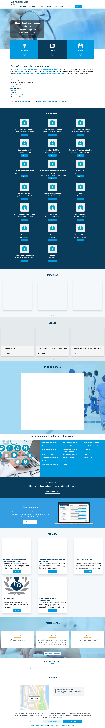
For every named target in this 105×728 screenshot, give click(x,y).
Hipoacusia (87, 449)
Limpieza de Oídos (68, 446)
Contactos (69, 6)
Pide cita (78, 6)
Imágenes (32, 6)
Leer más (24, 135)
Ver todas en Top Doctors (52, 653)
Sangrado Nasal (88, 458)
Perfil (13, 6)
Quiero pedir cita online (52, 492)
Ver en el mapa (34, 698)
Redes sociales (59, 6)
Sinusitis (44, 461)
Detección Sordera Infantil (70, 442)
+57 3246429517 (61, 692)
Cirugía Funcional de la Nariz (92, 442)
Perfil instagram (34, 669)
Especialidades (22, 6)
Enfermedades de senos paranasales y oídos (70, 450)
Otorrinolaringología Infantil (50, 458)
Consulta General (47, 446)
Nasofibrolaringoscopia (70, 454)
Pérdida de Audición (69, 458)
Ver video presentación (27, 34)
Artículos (49, 6)
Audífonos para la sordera (49, 442)
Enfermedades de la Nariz (49, 449)
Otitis (85, 454)
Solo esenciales (52, 721)
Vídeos (41, 6)
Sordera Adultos (88, 461)
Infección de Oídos (47, 454)
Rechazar (32, 721)
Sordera (65, 461)
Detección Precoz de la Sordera (93, 446)
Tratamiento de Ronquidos (50, 464)
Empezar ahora (30, 522)
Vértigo (65, 464)
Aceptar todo (72, 721)
